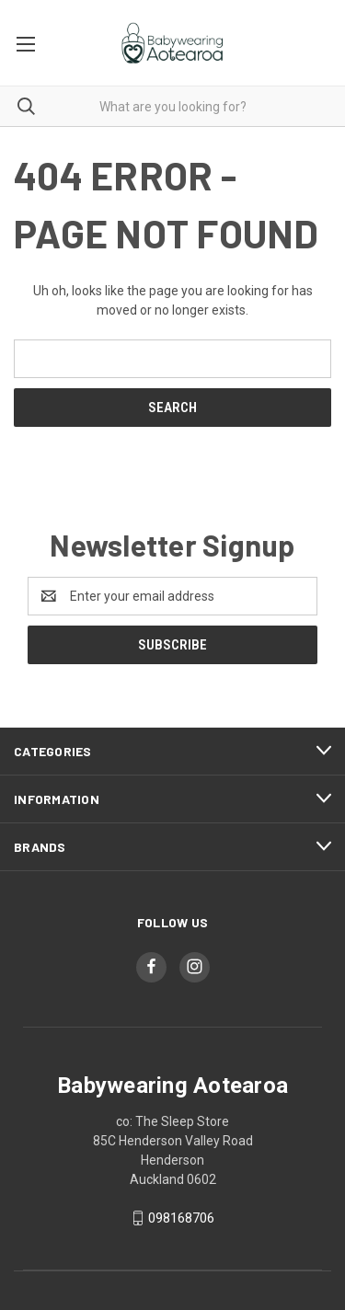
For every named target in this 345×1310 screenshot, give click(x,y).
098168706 (181, 1218)
